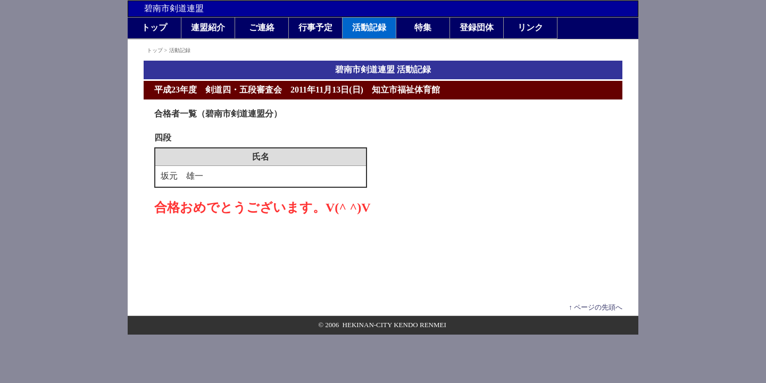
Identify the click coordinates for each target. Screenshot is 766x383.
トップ (154, 27)
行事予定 (315, 27)
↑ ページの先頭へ (595, 307)
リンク (530, 27)
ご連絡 (261, 27)
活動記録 (369, 27)
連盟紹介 (208, 27)
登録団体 (477, 27)
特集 (422, 27)
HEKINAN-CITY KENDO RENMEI (394, 325)
